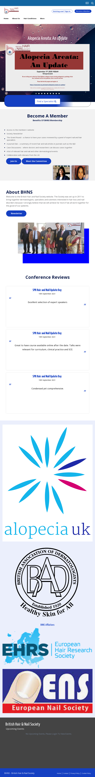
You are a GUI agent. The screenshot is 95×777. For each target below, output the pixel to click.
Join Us (13, 161)
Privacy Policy (75, 773)
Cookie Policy (86, 773)
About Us (16, 18)
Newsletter (16, 213)
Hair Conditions (30, 18)
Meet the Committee (36, 161)
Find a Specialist (46, 101)
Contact (65, 773)
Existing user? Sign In (62, 11)
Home (6, 19)
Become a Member (83, 11)
